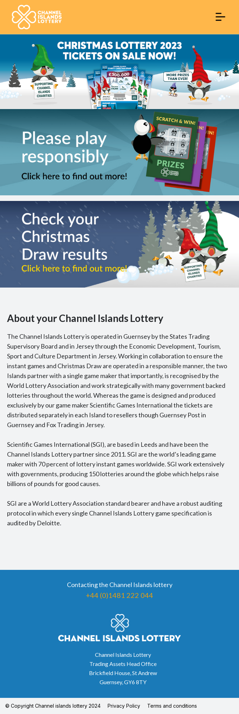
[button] (220, 16)
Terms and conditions (172, 706)
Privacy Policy (124, 706)
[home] (37, 17)
